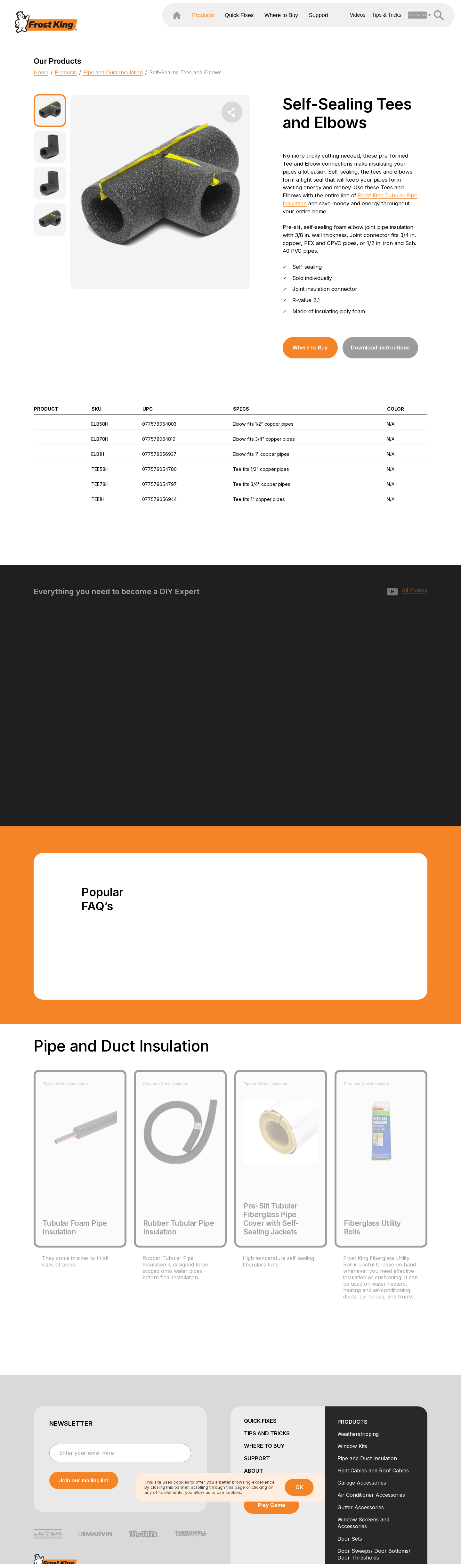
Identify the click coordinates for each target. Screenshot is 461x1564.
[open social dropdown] (396, 24)
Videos (336, 24)
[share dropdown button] (232, 112)
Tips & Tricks (365, 24)
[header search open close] (417, 24)
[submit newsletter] (83, 1404)
